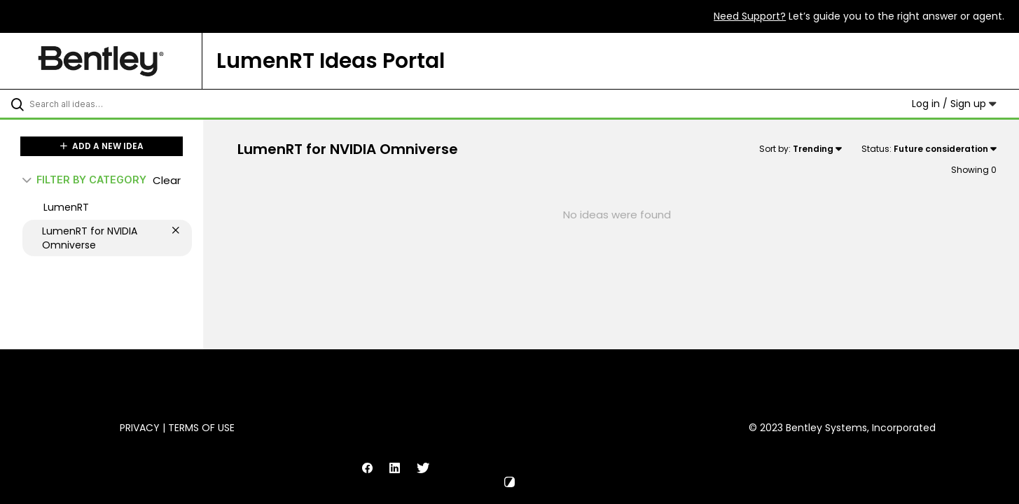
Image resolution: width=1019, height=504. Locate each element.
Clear (167, 180)
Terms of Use (201, 428)
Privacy (140, 428)
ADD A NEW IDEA (102, 146)
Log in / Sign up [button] (954, 104)
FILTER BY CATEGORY (84, 180)
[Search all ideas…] (119, 103)
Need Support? (750, 16)
